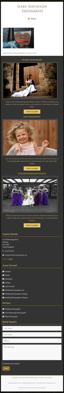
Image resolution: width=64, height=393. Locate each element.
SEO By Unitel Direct (22, 387)
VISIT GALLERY (32, 111)
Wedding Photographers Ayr (13, 290)
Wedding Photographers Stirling (14, 294)
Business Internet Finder (33, 387)
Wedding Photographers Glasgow (15, 298)
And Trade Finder (42, 387)
